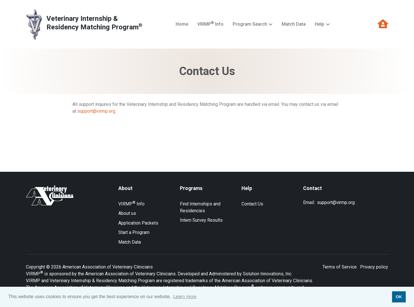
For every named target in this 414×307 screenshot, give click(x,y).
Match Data (294, 24)
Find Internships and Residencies (200, 207)
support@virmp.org (96, 111)
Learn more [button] (184, 296)
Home (182, 24)
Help (319, 24)
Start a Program (133, 232)
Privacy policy (374, 267)
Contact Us (252, 204)
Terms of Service (339, 267)
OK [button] (399, 296)
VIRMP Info (210, 24)
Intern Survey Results (201, 220)
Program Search (250, 24)
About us (127, 213)
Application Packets (138, 223)
